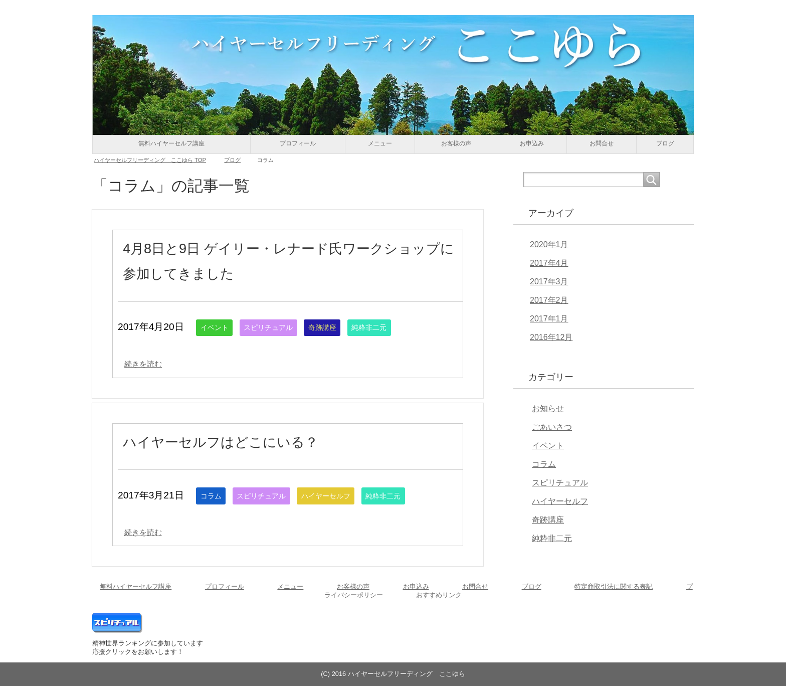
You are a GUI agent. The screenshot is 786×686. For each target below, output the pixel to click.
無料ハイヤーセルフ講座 (171, 143)
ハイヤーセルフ (346, 495)
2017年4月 (549, 263)
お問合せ (602, 143)
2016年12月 (551, 337)
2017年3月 (549, 281)
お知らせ (548, 408)
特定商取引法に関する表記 (613, 586)
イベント (218, 327)
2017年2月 (549, 300)
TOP (150, 160)
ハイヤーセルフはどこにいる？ (245, 441)
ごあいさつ (552, 427)
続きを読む (148, 363)
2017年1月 (549, 318)
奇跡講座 (342, 327)
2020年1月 (549, 244)
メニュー (380, 143)
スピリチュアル (279, 327)
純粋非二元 (395, 327)
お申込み (532, 143)
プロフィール (298, 143)
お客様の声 (456, 143)
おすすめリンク (439, 595)
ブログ (665, 143)
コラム (213, 495)
